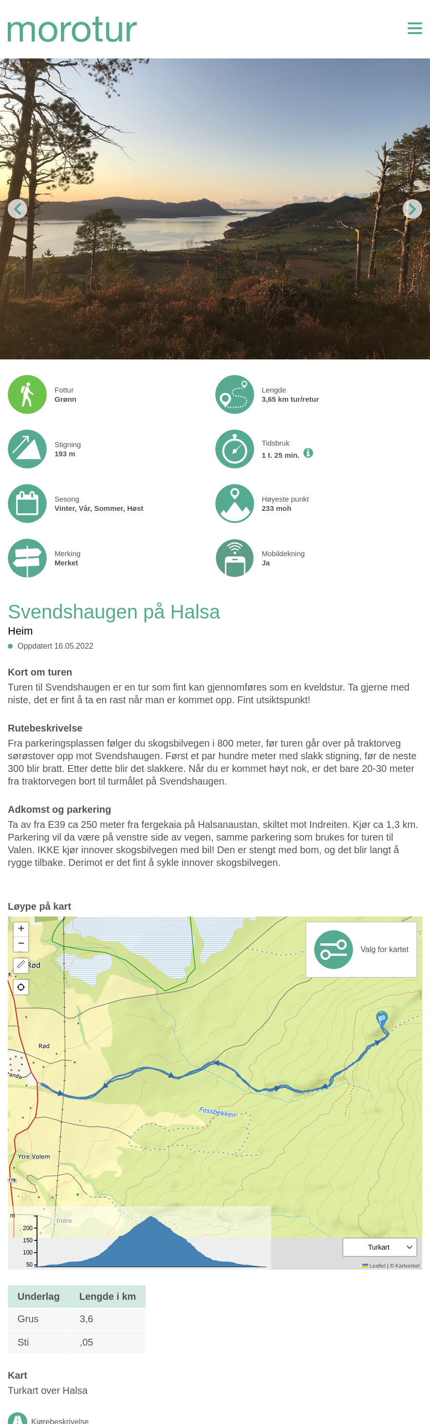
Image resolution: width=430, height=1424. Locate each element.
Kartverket (407, 1266)
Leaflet (374, 1266)
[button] (382, 1021)
